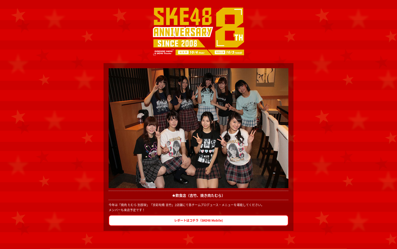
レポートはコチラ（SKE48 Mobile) (198, 220)
